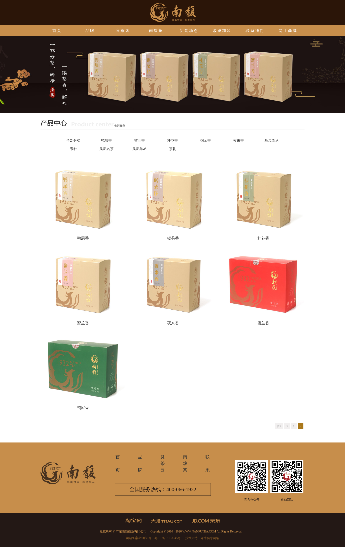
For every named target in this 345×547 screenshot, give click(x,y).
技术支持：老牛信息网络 (202, 538)
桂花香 (172, 140)
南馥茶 (156, 30)
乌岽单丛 (271, 140)
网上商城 (288, 30)
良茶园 (123, 30)
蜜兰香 (139, 140)
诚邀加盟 (222, 30)
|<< (279, 426)
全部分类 (73, 140)
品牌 (90, 30)
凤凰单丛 (139, 149)
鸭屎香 (106, 140)
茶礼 (172, 149)
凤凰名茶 (106, 149)
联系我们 (255, 30)
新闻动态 (189, 30)
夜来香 (238, 140)
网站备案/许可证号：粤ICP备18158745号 (153, 538)
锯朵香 (205, 140)
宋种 (73, 149)
